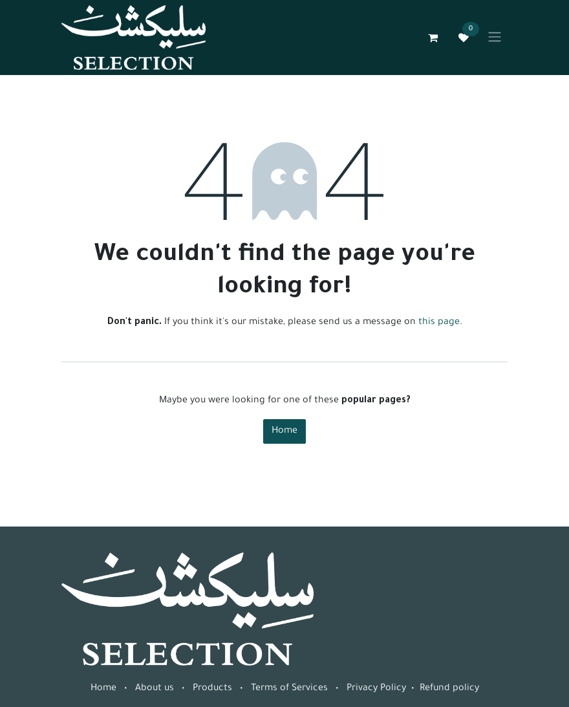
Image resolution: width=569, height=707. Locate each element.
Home (284, 431)
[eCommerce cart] (433, 37)
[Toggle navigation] (495, 37)
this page (439, 323)
